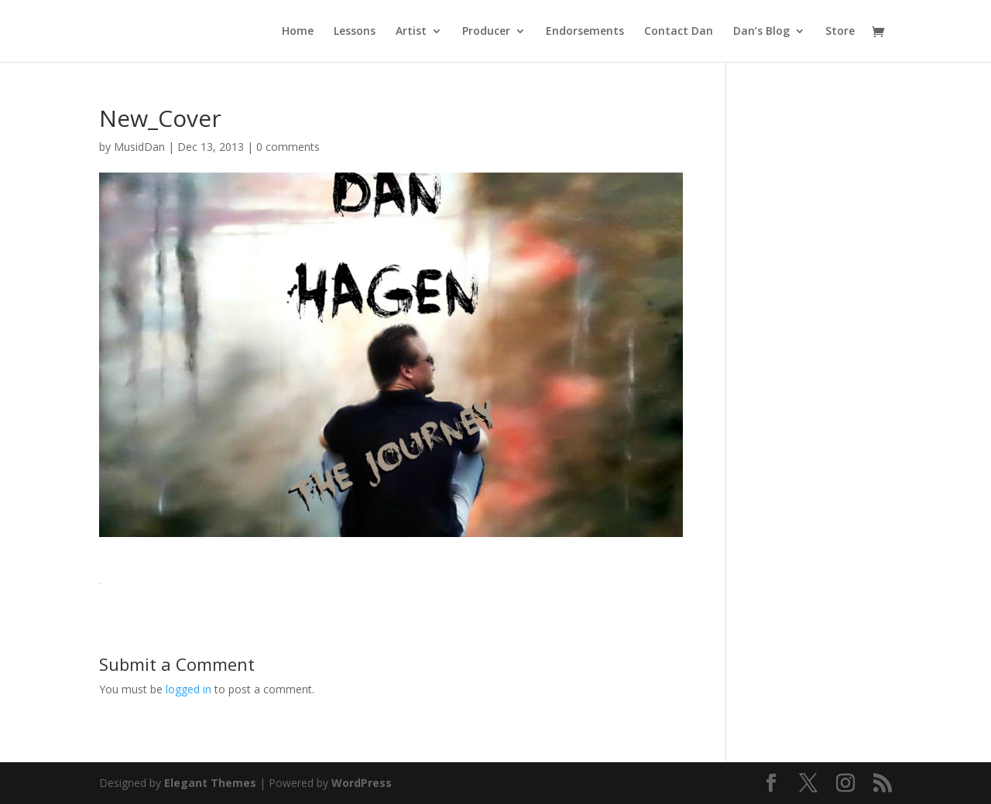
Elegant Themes (210, 782)
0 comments (288, 146)
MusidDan (139, 146)
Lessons (354, 32)
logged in (188, 689)
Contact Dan (678, 32)
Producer (486, 32)
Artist (411, 32)
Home (298, 32)
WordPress (361, 782)
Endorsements (585, 32)
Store (840, 32)
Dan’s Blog (761, 32)
